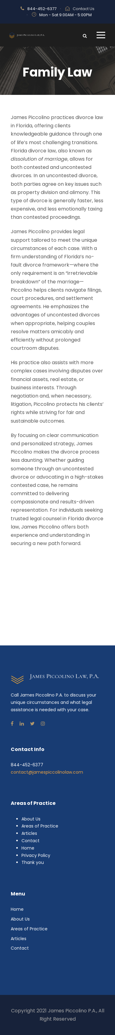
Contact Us (83, 9)
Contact (30, 841)
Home (27, 848)
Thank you (32, 862)
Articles (29, 833)
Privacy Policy (35, 855)
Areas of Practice (39, 826)
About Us (30, 819)
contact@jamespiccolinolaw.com (47, 772)
